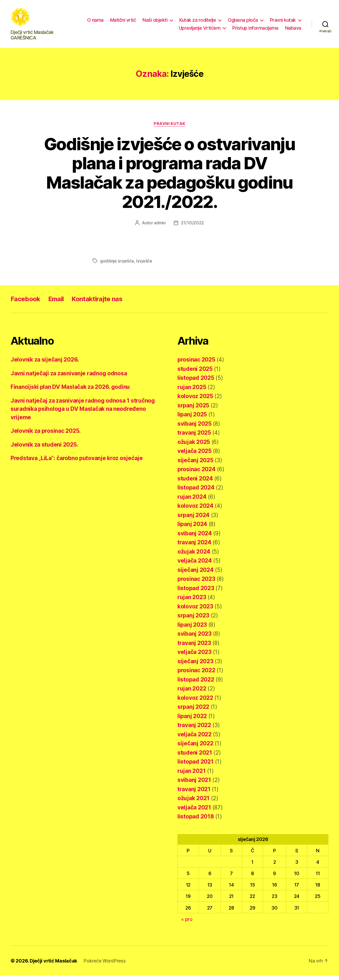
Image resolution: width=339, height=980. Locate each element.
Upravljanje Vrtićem (200, 30)
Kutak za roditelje (197, 22)
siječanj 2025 (195, 464)
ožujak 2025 (193, 446)
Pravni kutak (283, 22)
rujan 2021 (191, 775)
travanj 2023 (194, 647)
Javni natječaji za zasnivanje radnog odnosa (69, 377)
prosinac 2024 (196, 473)
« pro (187, 923)
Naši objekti (154, 22)
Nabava (293, 30)
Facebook (25, 303)
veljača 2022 (194, 738)
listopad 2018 (195, 821)
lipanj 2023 (192, 629)
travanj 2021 (194, 793)
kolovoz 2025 (195, 400)
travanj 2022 (194, 729)
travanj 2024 (194, 547)
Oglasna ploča (243, 22)
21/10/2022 (192, 227)
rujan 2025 (191, 391)
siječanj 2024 (195, 574)
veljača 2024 (194, 565)
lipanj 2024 (192, 528)
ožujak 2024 (193, 556)
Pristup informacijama (255, 30)
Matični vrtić (123, 22)
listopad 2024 (196, 492)
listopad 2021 (195, 766)
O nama (95, 22)
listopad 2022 (195, 683)
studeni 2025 (195, 373)
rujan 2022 (191, 693)
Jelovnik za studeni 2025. (44, 449)
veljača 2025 (194, 455)
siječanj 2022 (195, 748)
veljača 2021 (194, 811)
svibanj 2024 (194, 537)
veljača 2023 (194, 656)
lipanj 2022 (192, 720)
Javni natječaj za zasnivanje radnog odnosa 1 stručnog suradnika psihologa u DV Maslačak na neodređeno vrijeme (83, 413)
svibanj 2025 (194, 428)
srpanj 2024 (193, 519)
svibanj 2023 (194, 638)
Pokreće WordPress (104, 965)
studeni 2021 (194, 757)
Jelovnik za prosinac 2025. (46, 435)
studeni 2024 (195, 482)
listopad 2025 (195, 382)
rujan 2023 (191, 601)
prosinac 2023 (196, 583)
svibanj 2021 (194, 784)
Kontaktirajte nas (97, 303)
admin (160, 227)
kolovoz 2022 (195, 702)
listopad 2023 (195, 592)
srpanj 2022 (193, 711)
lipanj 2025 (192, 419)
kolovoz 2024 (195, 510)
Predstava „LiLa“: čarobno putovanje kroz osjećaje (77, 462)
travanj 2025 (194, 437)
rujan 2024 (191, 501)
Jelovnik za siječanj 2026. (45, 364)
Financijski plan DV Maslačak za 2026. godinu (70, 391)
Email (56, 303)
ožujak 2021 (193, 802)
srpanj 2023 (193, 620)
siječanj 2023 (195, 665)
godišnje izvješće (117, 265)
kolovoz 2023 (195, 610)
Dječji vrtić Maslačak (53, 965)
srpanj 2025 (193, 409)
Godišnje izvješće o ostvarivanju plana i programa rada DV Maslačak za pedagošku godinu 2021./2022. (169, 177)
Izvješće (144, 265)
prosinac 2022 (196, 674)
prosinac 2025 (196, 364)
